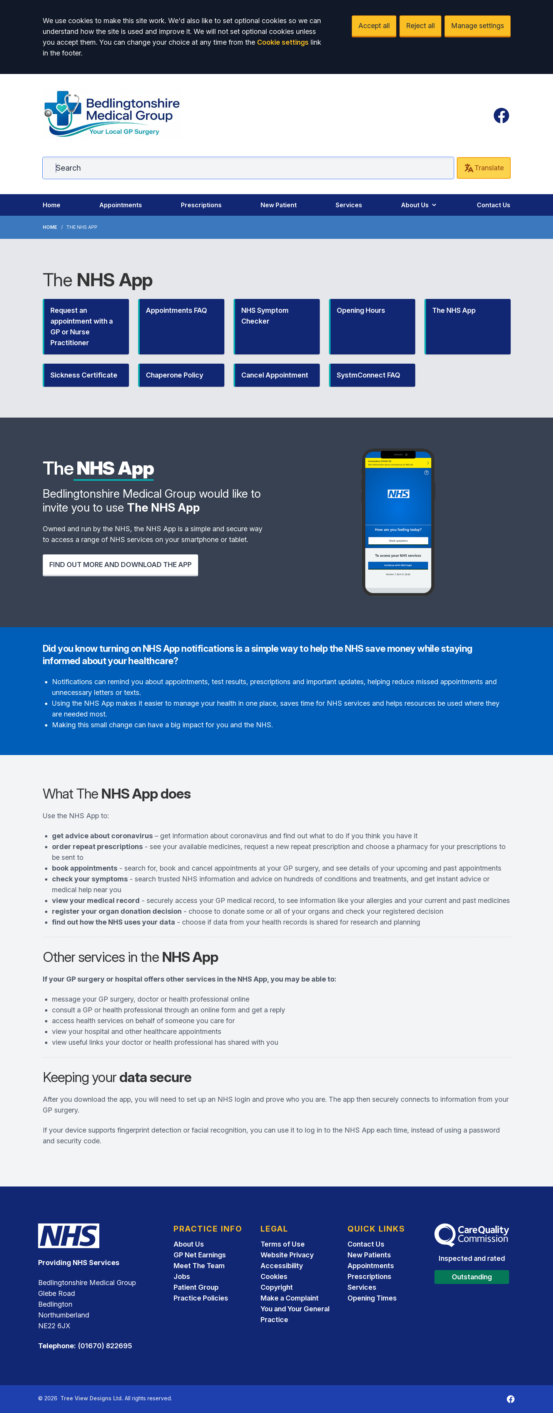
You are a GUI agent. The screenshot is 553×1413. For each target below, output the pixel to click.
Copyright (277, 1287)
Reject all (420, 26)
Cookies (274, 1276)
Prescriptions (201, 205)
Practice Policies (201, 1298)
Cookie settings (283, 42)
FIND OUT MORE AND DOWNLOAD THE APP (120, 565)
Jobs (182, 1276)
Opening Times (372, 1298)
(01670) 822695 (105, 1346)
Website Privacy (287, 1255)
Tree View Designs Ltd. (91, 1398)
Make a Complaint (290, 1298)
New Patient (279, 205)
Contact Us (493, 205)
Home (51, 205)
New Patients (369, 1255)
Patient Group (196, 1287)
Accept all (374, 26)
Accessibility (282, 1266)
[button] (86, 326)
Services (349, 205)
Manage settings (477, 26)
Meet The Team (199, 1266)
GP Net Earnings (200, 1255)
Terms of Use (283, 1244)
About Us (419, 205)
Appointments (120, 205)
